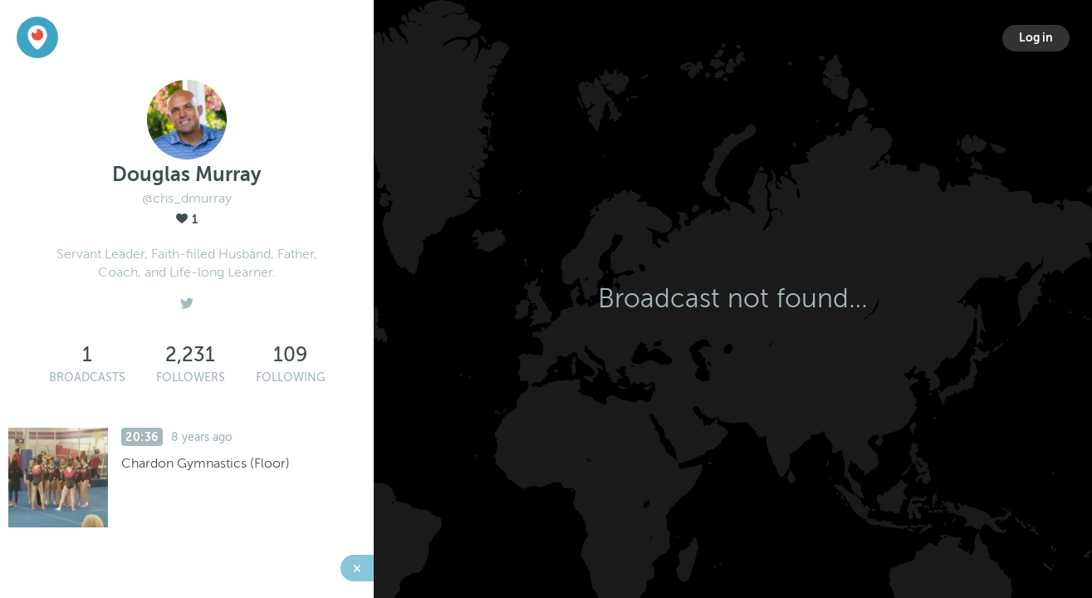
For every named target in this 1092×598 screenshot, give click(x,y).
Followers (190, 377)
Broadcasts (87, 377)
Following (291, 377)
